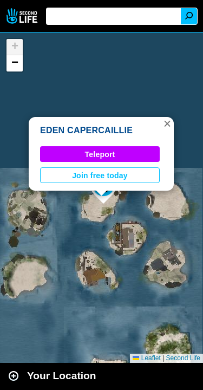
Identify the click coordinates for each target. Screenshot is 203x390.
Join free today (100, 175)
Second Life (23, 16)
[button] (167, 123)
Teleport (100, 154)
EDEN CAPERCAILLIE (86, 130)
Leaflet (146, 358)
